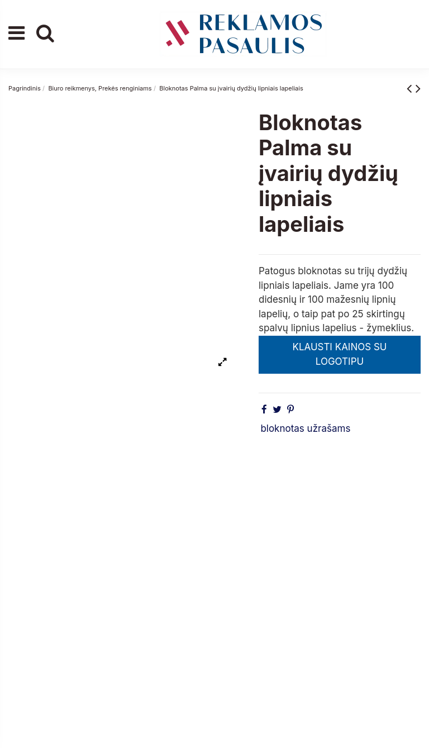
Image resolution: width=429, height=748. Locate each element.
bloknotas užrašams (305, 428)
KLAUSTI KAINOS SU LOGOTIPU (339, 354)
